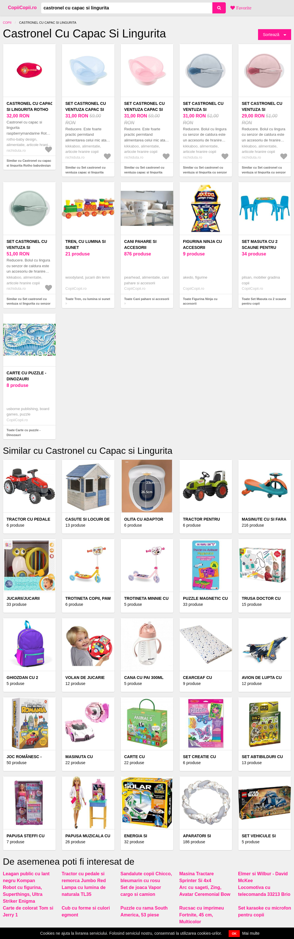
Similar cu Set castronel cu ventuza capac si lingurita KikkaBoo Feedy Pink (144, 172)
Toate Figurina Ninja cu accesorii (200, 301)
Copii (7, 22)
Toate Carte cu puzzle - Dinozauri (24, 432)
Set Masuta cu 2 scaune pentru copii (259, 247)
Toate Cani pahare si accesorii (146, 299)
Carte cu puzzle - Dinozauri (26, 376)
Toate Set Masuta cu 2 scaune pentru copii (264, 301)
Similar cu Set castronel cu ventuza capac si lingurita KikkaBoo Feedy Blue (85, 172)
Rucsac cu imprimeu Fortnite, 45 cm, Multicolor (201, 915)
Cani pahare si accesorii (140, 244)
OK (234, 933)
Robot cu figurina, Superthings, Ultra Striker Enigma (23, 894)
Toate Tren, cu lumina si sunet (87, 299)
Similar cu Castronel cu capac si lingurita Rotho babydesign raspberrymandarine (29, 165)
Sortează (271, 34)
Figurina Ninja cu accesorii (202, 244)
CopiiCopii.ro (22, 7)
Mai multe (251, 933)
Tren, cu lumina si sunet (85, 244)
